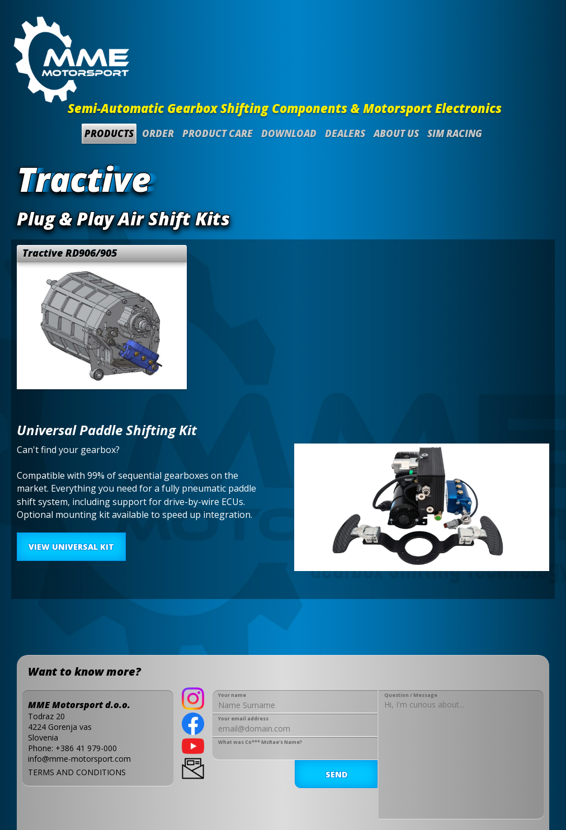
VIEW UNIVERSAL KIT (71, 546)
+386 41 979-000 (86, 748)
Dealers (345, 133)
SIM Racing (454, 133)
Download (289, 133)
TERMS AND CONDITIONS (77, 772)
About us (396, 133)
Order (158, 133)
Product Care (217, 133)
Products (109, 133)
